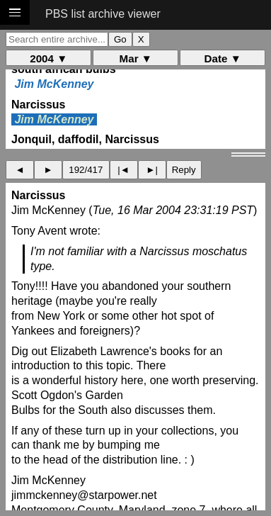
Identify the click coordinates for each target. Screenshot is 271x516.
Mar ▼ (136, 58)
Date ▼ (222, 58)
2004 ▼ (48, 58)
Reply (184, 169)
